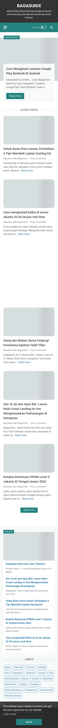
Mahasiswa (10, 684)
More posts (29, 510)
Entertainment (12, 678)
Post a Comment (38, 158)
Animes (35, 678)
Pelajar (23, 684)
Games (42, 673)
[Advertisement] (29, 272)
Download (17, 673)
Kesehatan (48, 678)
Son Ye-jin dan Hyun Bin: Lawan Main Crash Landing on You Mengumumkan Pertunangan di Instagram (27, 582)
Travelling (34, 684)
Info (7, 673)
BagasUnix (29, 5)
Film (51, 673)
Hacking (42, 667)
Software (30, 673)
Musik (25, 678)
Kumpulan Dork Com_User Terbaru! (25, 563)
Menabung (31, 690)
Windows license (13, 695)
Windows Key (46, 690)
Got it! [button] (29, 722)
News (7, 667)
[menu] (7, 27)
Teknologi (18, 667)
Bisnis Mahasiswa (13, 690)
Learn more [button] (9, 714)
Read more (16, 96)
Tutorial (30, 667)
